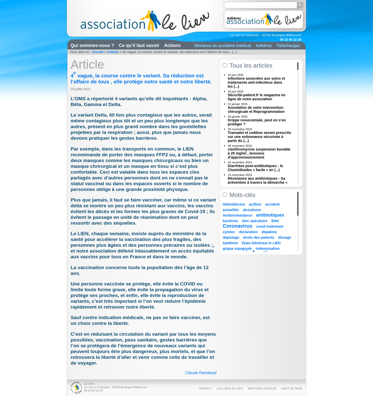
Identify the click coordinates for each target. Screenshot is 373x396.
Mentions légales (262, 388)
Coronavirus (238, 226)
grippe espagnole (237, 248)
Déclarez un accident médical (222, 45)
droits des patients (258, 237)
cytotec (229, 232)
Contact (205, 388)
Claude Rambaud (200, 373)
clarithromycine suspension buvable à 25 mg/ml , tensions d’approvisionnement (259, 153)
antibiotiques (270, 215)
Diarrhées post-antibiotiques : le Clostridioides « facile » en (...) (255, 168)
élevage (284, 237)
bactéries (230, 221)
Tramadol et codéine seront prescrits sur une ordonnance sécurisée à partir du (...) (259, 137)
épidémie (230, 243)
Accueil (98, 52)
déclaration (248, 232)
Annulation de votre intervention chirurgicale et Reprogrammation (256, 110)
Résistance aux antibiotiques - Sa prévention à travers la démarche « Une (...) (258, 182)
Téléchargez (288, 45)
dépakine (269, 232)
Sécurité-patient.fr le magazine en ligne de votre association (257, 97)
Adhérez (264, 45)
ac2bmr (255, 204)
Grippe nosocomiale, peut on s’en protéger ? (257, 122)
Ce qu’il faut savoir (139, 45)
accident (272, 204)
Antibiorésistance (237, 215)
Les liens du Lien (230, 388)
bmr (275, 221)
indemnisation (267, 248)
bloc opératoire (254, 221)
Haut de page (292, 388)
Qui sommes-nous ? (92, 45)
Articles (113, 52)
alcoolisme (252, 210)
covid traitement (269, 226)
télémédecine (234, 204)
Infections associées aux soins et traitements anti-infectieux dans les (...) (256, 82)
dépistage (231, 237)
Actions (172, 45)
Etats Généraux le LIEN (261, 243)
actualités (231, 210)
